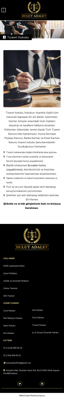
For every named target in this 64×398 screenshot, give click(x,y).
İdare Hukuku (9, 325)
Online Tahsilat (10, 288)
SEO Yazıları (8, 296)
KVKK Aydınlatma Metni (13, 266)
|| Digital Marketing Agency (34, 395)
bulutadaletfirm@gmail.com (17, 363)
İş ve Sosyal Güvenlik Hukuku (45, 332)
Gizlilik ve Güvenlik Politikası (16, 281)
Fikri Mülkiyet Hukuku (12, 318)
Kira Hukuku (8, 333)
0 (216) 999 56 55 (12, 348)
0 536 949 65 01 (12, 355)
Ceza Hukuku (9, 310)
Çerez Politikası (10, 273)
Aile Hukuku (37, 310)
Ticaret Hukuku (39, 325)
